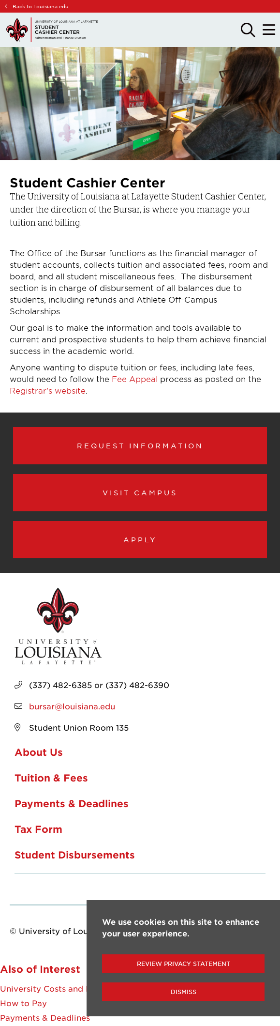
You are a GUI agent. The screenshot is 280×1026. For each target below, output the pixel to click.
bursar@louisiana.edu (72, 706)
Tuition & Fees (51, 777)
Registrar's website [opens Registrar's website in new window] (48, 390)
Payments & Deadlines (72, 803)
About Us (39, 752)
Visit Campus (140, 492)
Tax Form (38, 829)
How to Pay (23, 1003)
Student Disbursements (75, 854)
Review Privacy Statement (183, 963)
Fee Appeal (135, 378)
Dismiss (183, 991)
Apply (140, 539)
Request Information (140, 445)
